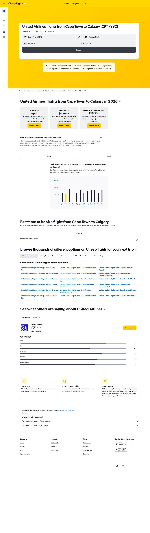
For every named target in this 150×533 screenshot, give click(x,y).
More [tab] (109, 156)
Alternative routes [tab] (29, 256)
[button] (4, 3)
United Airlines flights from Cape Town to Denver (39, 284)
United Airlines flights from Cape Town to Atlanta (117, 279)
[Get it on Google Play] (121, 444)
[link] (34, 125)
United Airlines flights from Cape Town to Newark (39, 273)
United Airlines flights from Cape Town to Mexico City (39, 297)
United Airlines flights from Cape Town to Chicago (117, 290)
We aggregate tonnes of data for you (80, 421)
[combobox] (26, 31)
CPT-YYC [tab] (79, 233)
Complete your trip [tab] (48, 256)
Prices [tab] (49, 156)
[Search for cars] (4, 20)
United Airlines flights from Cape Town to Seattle (117, 296)
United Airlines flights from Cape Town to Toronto (78, 268)
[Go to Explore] (4, 25)
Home (21, 91)
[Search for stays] (4, 15)
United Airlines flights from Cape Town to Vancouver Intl (114, 286)
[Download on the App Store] (121, 449)
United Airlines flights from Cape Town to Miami (78, 273)
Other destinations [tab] (82, 256)
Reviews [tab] (36, 318)
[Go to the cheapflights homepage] (17, 3)
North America (30, 91)
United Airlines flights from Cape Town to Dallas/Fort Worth (114, 274)
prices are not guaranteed (66, 410)
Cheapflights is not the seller (80, 417)
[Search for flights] (4, 10)
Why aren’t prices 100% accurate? (80, 425)
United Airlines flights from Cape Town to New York (38, 269)
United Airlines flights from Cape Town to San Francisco (77, 286)
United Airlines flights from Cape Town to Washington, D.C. (75, 291)
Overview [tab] (26, 318)
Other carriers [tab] (65, 256)
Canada (40, 91)
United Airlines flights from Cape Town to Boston (39, 279)
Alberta (47, 91)
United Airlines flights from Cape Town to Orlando (39, 290)
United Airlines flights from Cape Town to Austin (78, 296)
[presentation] (120, 101)
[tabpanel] (79, 188)
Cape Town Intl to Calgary (59, 91)
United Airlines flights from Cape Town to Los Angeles (116, 269)
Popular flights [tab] (99, 256)
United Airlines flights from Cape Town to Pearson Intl (78, 280)
